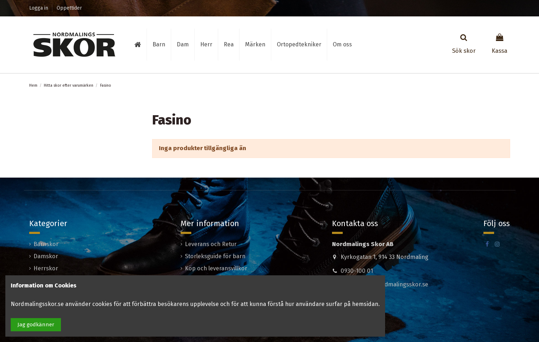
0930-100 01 (357, 270)
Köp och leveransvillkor (216, 268)
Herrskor (45, 268)
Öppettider (69, 8)
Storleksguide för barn (215, 256)
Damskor (45, 256)
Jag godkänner (35, 324)
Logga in (39, 8)
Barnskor (45, 244)
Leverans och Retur (211, 244)
